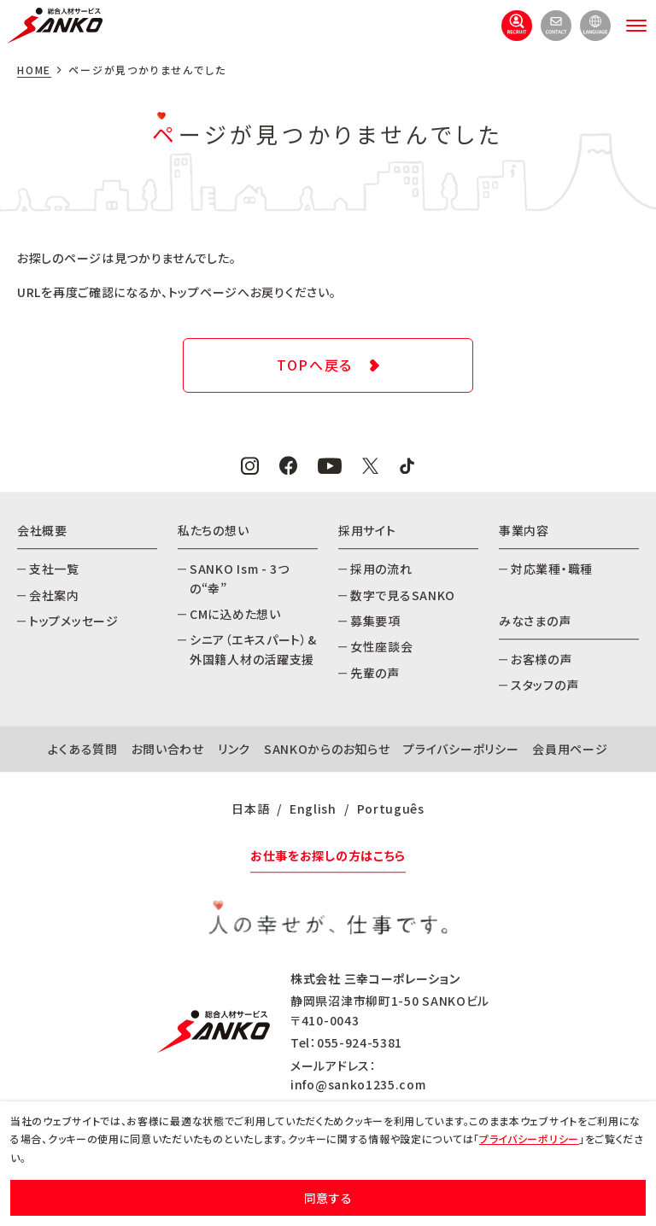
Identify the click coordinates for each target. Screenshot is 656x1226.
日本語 (250, 808)
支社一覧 (54, 568)
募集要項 (375, 620)
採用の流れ (381, 568)
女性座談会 (381, 647)
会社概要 (42, 530)
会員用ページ (569, 748)
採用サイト (367, 530)
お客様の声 (541, 659)
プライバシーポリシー (460, 748)
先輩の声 (375, 672)
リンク (234, 748)
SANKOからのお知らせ (327, 748)
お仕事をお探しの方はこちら (328, 855)
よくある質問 (82, 748)
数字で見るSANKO (402, 595)
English (313, 808)
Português (391, 808)
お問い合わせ (168, 748)
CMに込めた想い (235, 613)
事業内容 (524, 530)
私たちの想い (213, 530)
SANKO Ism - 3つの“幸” (240, 578)
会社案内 (54, 595)
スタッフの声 (544, 685)
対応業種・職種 (552, 568)
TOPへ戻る (315, 364)
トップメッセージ (74, 620)
